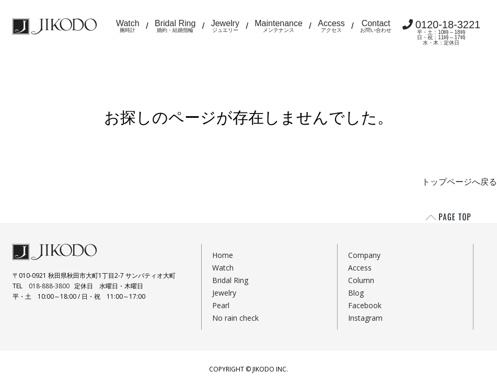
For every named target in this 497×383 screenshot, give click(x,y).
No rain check (235, 318)
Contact (375, 26)
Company (364, 255)
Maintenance (279, 26)
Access (331, 26)
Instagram (365, 318)
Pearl (220, 305)
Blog (356, 293)
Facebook (365, 305)
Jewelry (225, 26)
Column (361, 280)
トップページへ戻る (459, 181)
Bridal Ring (175, 26)
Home (222, 255)
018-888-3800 (49, 285)
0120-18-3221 (441, 32)
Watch (128, 26)
